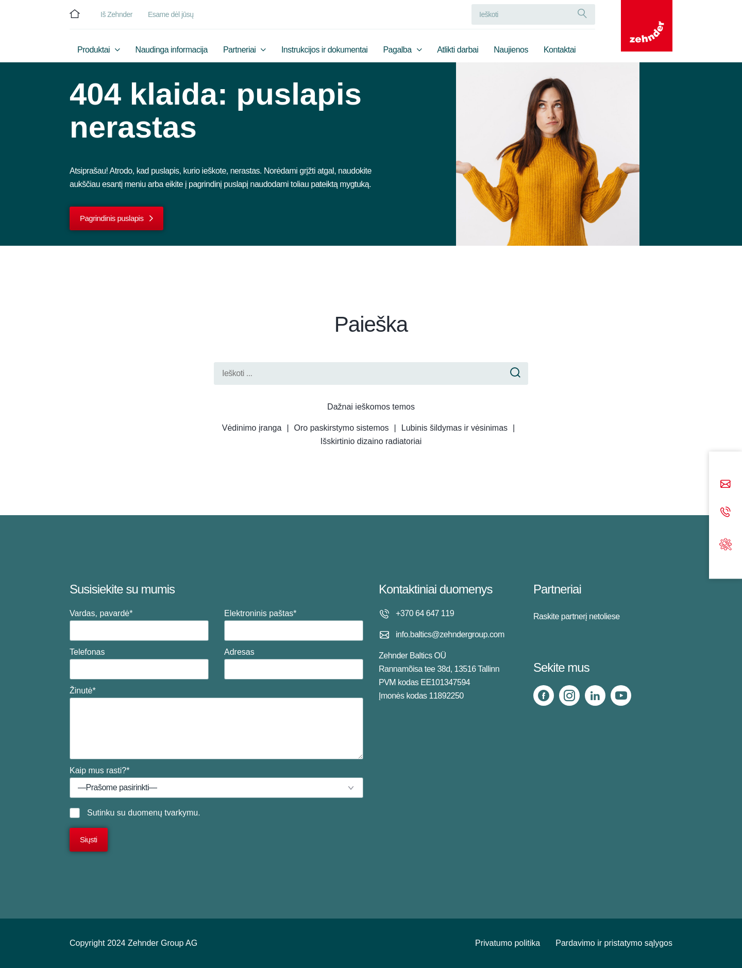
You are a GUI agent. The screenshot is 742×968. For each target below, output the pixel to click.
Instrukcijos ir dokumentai (324, 49)
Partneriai (239, 49)
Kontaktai (560, 49)
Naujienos (511, 49)
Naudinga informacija (172, 49)
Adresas (293, 664)
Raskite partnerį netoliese (576, 616)
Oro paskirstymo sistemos (341, 427)
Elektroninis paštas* (293, 625)
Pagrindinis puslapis (111, 218)
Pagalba (397, 49)
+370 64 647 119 (425, 613)
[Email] (725, 485)
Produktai (93, 49)
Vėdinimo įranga (252, 427)
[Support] (725, 543)
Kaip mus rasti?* (216, 782)
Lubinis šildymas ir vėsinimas (454, 427)
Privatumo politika (507, 943)
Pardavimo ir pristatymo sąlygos (613, 943)
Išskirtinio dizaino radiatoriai (371, 441)
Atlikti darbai (457, 49)
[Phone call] (725, 512)
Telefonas (139, 664)
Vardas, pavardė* (139, 625)
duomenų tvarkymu (163, 812)
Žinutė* (216, 722)
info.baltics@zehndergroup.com (450, 634)
